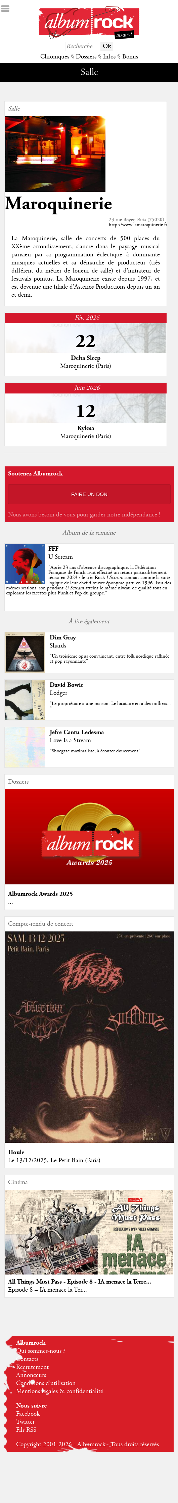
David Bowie (66, 685)
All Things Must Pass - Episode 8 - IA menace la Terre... (79, 1282)
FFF (53, 549)
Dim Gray (63, 637)
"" (88, 580)
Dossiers (86, 57)
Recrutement (32, 1367)
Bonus (130, 57)
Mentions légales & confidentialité (59, 1391)
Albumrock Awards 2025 (40, 894)
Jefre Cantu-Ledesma (77, 732)
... (10, 902)
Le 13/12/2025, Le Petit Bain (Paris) (54, 1161)
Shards (58, 646)
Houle (16, 1152)
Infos (109, 57)
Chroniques (54, 57)
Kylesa (85, 428)
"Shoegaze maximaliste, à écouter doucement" (95, 751)
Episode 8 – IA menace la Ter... (47, 1290)
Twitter (25, 1422)
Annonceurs (31, 1375)
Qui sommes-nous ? (40, 1351)
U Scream (60, 557)
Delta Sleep (85, 358)
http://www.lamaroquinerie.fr (138, 224)
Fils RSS (26, 1430)
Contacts (27, 1359)
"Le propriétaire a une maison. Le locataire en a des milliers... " (110, 706)
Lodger (58, 693)
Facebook (28, 1414)
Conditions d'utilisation (46, 1383)
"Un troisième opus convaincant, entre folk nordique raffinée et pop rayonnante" (109, 659)
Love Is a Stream (70, 741)
